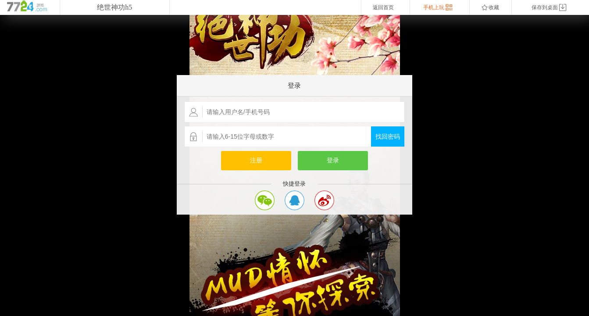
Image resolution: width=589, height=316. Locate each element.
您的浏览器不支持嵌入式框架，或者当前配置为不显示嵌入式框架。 (294, 165)
